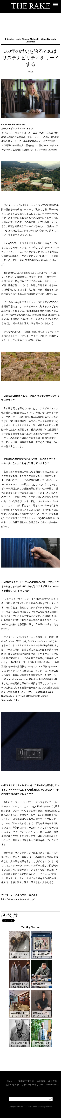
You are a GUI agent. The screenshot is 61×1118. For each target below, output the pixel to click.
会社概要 (41, 1081)
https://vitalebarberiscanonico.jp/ (17, 899)
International (52, 1084)
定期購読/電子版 (26, 1081)
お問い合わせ (12, 1084)
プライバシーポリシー (32, 1084)
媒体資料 (52, 1081)
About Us (11, 1081)
